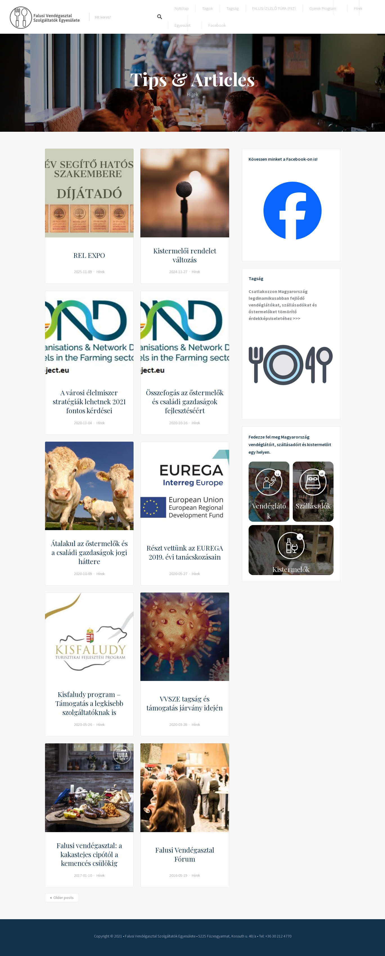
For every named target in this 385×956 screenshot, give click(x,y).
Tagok (207, 8)
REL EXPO (89, 255)
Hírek (358, 8)
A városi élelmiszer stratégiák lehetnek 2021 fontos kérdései (89, 401)
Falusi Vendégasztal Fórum (184, 854)
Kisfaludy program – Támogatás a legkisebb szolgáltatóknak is (89, 703)
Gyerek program (322, 8)
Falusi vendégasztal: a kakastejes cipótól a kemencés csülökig (89, 854)
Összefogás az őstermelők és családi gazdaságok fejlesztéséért (185, 401)
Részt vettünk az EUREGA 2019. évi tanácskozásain (185, 552)
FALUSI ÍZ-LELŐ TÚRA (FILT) (274, 8)
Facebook (217, 25)
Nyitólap (182, 8)
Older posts (63, 897)
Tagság (232, 8)
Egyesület (182, 25)
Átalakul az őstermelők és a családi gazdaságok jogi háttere (89, 552)
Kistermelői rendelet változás (184, 255)
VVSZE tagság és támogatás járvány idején (185, 703)
